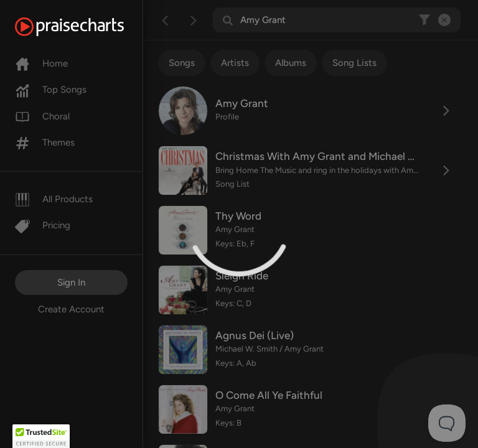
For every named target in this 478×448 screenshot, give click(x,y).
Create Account (71, 309)
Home (41, 63)
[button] (41, 436)
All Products (54, 199)
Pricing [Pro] (42, 225)
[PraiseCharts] (85, 26)
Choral (42, 116)
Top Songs (51, 89)
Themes (45, 142)
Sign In (71, 282)
